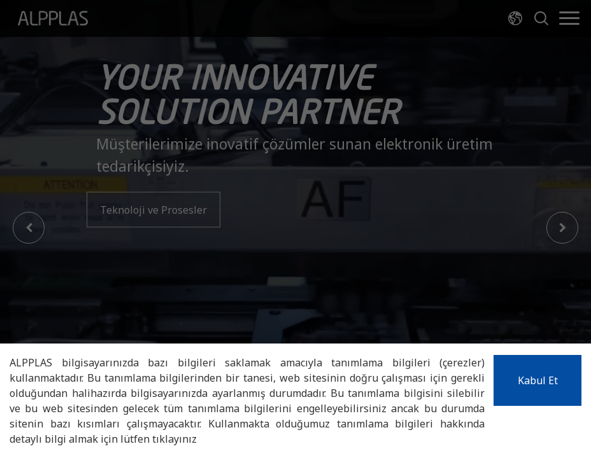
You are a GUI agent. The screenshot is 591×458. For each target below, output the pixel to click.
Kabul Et (538, 380)
